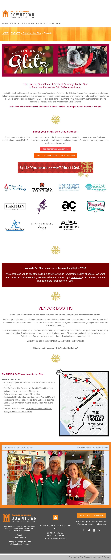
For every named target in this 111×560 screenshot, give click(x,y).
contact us (76, 277)
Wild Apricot (85, 557)
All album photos (12, 447)
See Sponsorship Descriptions (55, 149)
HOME (5, 33)
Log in (55, 517)
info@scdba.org (24, 333)
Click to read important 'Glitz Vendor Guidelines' (55, 348)
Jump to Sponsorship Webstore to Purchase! (55, 156)
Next (106, 475)
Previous (4, 475)
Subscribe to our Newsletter (91, 515)
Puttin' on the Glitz (32, 33)
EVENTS (15, 33)
